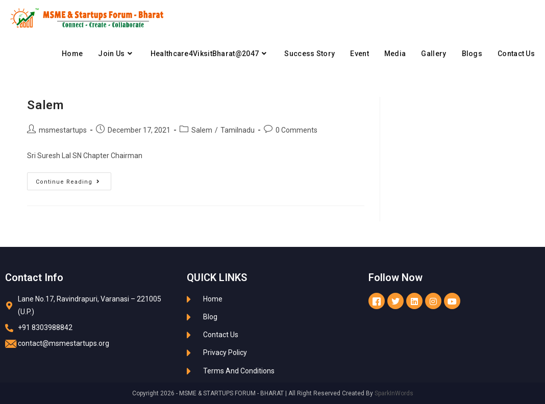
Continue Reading (73, 178)
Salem (45, 105)
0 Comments (296, 130)
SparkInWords (394, 393)
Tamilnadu (237, 130)
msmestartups (63, 130)
